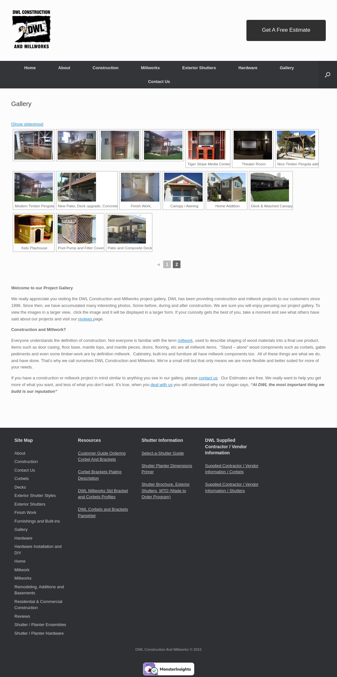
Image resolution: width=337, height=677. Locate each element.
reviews (85, 319)
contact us (208, 378)
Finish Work (25, 512)
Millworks (150, 67)
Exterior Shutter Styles (35, 495)
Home (30, 67)
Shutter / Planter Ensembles (40, 624)
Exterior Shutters (199, 67)
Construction (105, 67)
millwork (185, 340)
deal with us (162, 384)
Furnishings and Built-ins (37, 521)
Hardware (247, 67)
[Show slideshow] (27, 124)
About (64, 67)
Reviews (22, 616)
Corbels (21, 478)
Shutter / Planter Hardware (39, 633)
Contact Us (159, 81)
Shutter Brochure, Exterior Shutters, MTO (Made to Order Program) (165, 490)
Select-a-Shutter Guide (162, 453)
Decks (20, 487)
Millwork (21, 569)
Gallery (287, 67)
